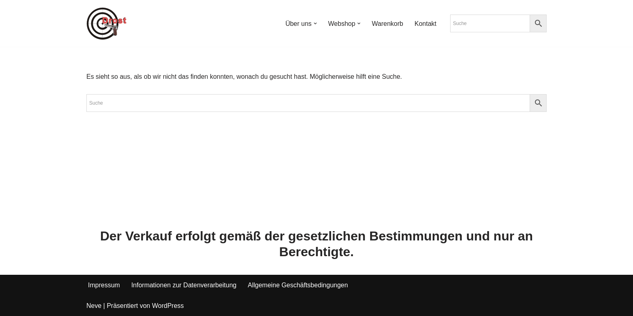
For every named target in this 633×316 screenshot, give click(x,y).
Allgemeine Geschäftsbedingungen (298, 285)
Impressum (104, 285)
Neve (93, 305)
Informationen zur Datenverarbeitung (184, 285)
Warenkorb (387, 23)
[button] (315, 23)
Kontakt (425, 23)
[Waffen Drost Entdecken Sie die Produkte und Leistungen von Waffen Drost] (106, 23)
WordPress (168, 305)
